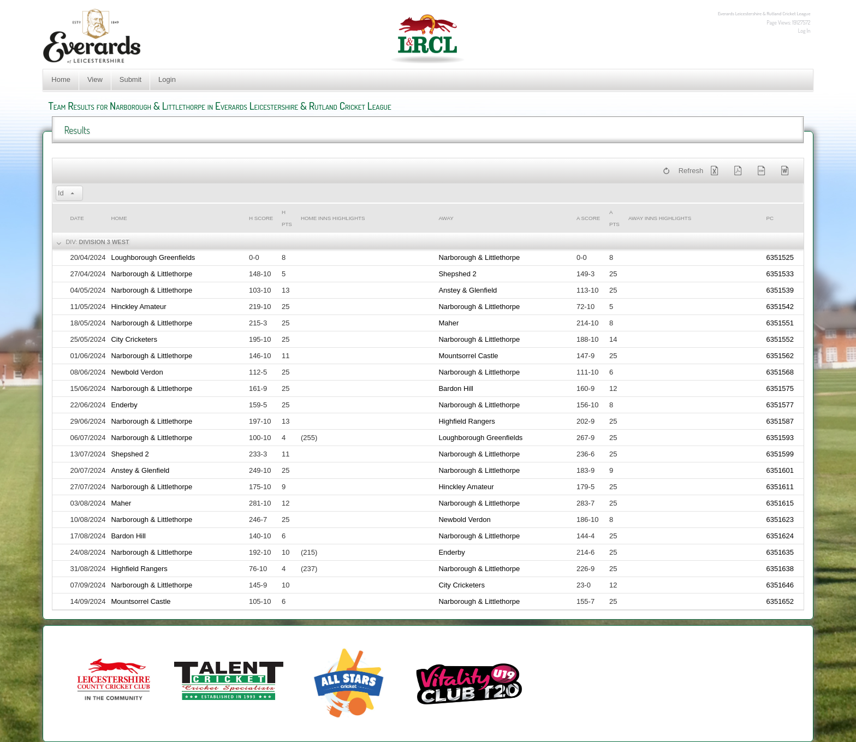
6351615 (780, 503)
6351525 (780, 257)
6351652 (780, 601)
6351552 (780, 339)
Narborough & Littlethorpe (479, 257)
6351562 (780, 356)
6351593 (780, 438)
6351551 (780, 323)
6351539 (780, 290)
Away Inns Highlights (659, 218)
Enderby (124, 405)
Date (77, 218)
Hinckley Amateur (138, 306)
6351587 (780, 421)
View (95, 79)
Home (60, 79)
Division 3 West (104, 242)
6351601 (780, 470)
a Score (588, 218)
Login (167, 79)
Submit (130, 79)
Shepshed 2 (457, 274)
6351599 (780, 454)
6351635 (780, 552)
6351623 (780, 519)
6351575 (780, 388)
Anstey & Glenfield (467, 290)
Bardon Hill (455, 388)
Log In (804, 30)
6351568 (780, 372)
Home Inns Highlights (333, 218)
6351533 (780, 274)
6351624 (780, 536)
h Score (261, 218)
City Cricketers (134, 339)
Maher (448, 323)
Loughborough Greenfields (153, 257)
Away (445, 218)
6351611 (780, 487)
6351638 (780, 569)
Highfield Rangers (466, 421)
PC (770, 218)
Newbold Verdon (137, 372)
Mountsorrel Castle (468, 356)
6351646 (780, 585)
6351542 (780, 306)
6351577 (780, 405)
